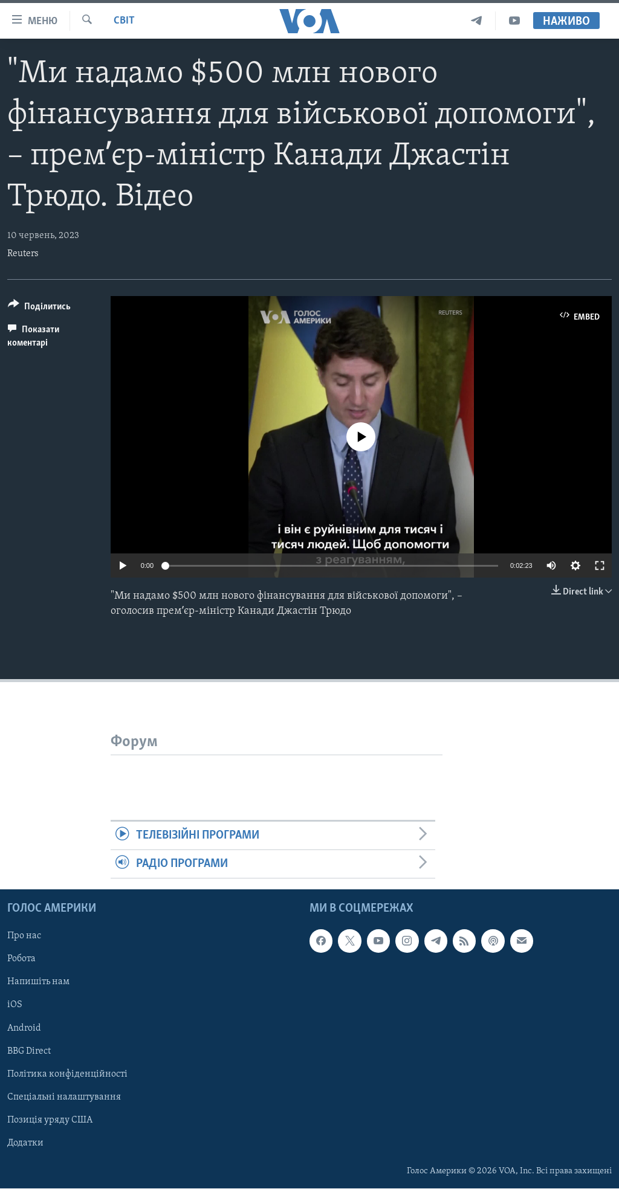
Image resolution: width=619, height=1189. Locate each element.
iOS (14, 1005)
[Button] (39, 308)
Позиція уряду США (49, 1120)
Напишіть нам (38, 982)
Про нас (24, 936)
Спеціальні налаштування (64, 1097)
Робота (21, 959)
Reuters (23, 254)
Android (24, 1028)
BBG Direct (29, 1051)
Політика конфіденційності (67, 1074)
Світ (124, 21)
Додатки (25, 1143)
